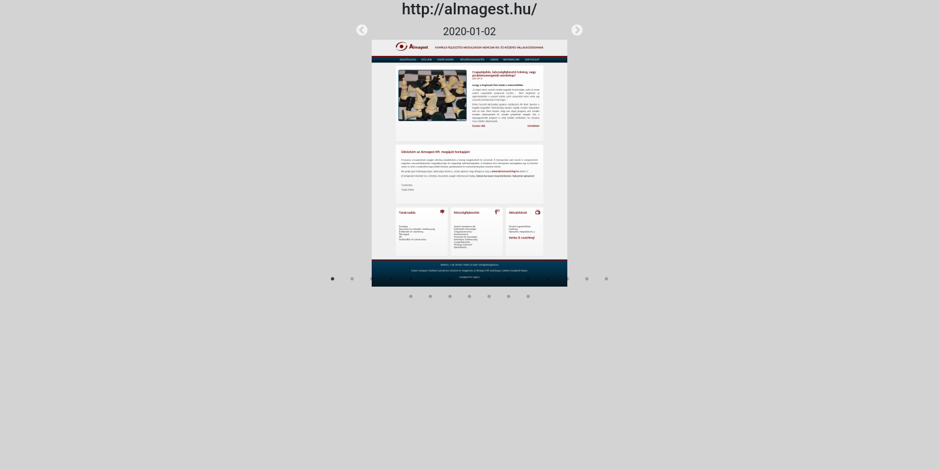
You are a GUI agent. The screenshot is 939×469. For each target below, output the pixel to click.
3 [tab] (371, 278)
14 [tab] (586, 278)
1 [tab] (332, 278)
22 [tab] (528, 296)
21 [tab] (508, 296)
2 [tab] (352, 278)
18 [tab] (449, 296)
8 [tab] (469, 278)
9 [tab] (489, 278)
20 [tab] (489, 296)
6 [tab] (430, 278)
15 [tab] (606, 278)
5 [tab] (410, 278)
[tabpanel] (469, 155)
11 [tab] (528, 278)
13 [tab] (567, 278)
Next (577, 30)
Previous (361, 30)
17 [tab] (430, 296)
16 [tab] (410, 296)
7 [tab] (449, 278)
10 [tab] (508, 278)
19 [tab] (469, 296)
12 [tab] (547, 278)
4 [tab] (391, 278)
